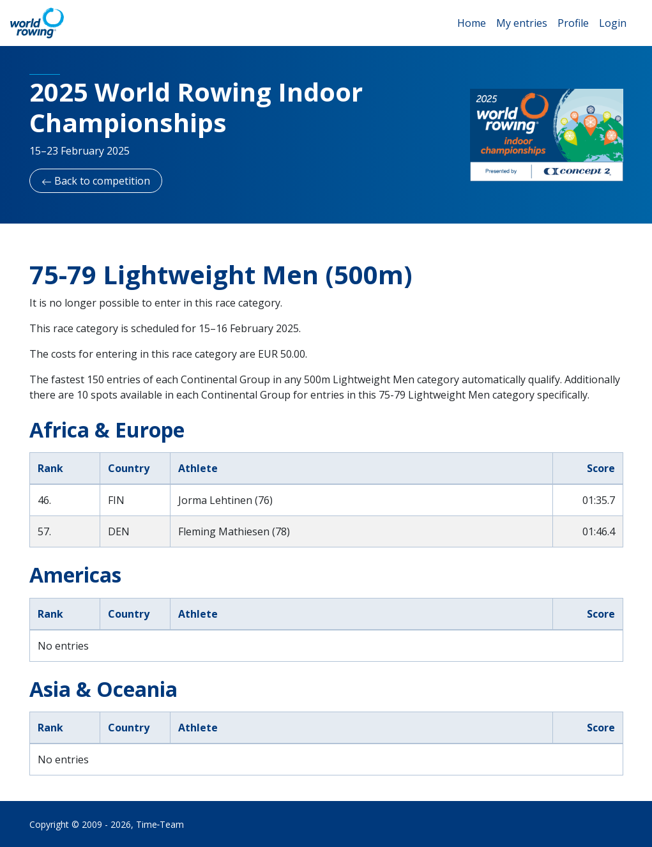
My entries (521, 23)
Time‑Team (160, 824)
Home (471, 23)
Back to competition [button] (96, 181)
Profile (573, 23)
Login (612, 23)
